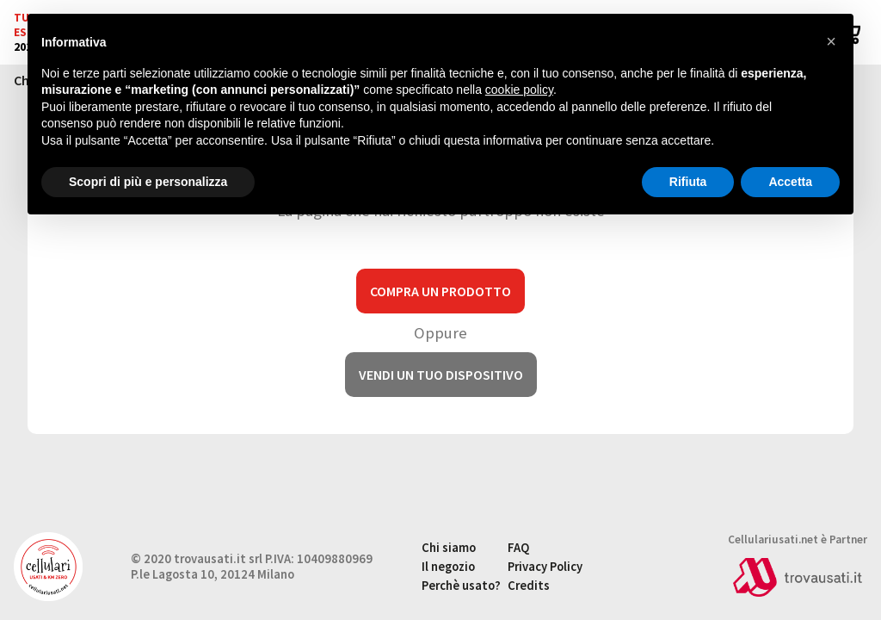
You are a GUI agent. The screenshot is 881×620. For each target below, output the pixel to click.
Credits (529, 585)
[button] (831, 41)
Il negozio (448, 566)
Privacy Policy (545, 566)
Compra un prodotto (440, 291)
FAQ (518, 547)
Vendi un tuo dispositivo (441, 374)
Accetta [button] (790, 182)
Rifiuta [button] (688, 182)
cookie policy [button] (519, 89)
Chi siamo (449, 547)
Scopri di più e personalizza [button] (148, 182)
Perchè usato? (461, 585)
